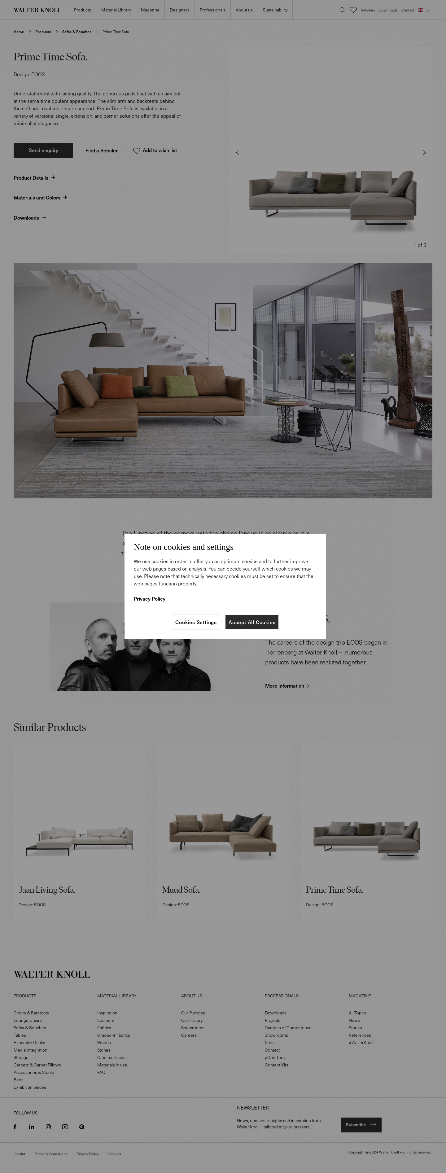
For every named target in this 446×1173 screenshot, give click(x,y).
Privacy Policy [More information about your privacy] (149, 598)
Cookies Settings (196, 622)
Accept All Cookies (252, 622)
